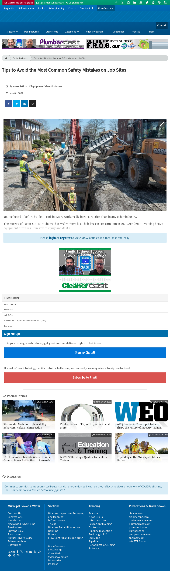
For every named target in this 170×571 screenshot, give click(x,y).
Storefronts (52, 31)
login (52, 238)
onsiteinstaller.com (140, 520)
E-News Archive (17, 541)
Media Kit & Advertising (21, 524)
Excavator (8, 309)
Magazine (11, 31)
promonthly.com (139, 527)
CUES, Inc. (94, 538)
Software (94, 548)
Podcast (135, 31)
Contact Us (14, 513)
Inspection (9, 8)
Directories (118, 31)
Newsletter (14, 520)
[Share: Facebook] (8, 103)
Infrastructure (26, 8)
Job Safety (8, 315)
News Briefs (96, 517)
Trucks (41, 8)
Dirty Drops (14, 545)
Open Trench (10, 304)
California (94, 527)
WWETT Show (137, 541)
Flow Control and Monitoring (65, 538)
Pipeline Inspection (100, 531)
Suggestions (15, 517)
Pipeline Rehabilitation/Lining (102, 543)
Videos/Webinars (95, 31)
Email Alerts (15, 527)
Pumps (72, 8)
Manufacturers (32, 31)
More (152, 31)
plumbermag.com (139, 524)
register (65, 238)
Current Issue (16, 531)
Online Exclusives (20, 58)
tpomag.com (136, 538)
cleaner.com (136, 513)
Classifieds (71, 31)
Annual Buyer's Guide (20, 538)
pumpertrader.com (140, 534)
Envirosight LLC (98, 534)
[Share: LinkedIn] (24, 103)
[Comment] (32, 103)
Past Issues (14, 534)
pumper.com (136, 531)
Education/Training (100, 524)
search (161, 25)
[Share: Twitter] (16, 103)
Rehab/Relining (56, 8)
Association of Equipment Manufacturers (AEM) (25, 320)
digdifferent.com (139, 517)
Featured (8, 326)
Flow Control (86, 8)
